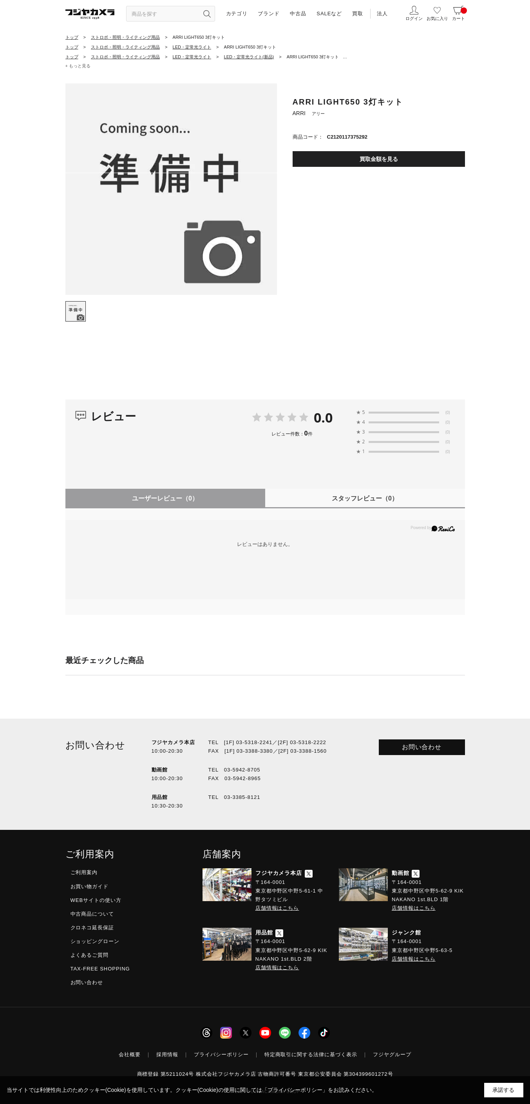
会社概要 (130, 1054)
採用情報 (167, 1054)
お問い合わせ (422, 747)
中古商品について (92, 914)
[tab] (75, 311)
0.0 (323, 417)
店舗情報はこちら (277, 908)
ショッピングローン (95, 941)
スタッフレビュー (365, 498)
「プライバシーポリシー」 (295, 1090)
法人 (382, 13)
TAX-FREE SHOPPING (100, 969)
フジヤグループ (392, 1054)
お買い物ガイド (90, 886)
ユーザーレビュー (165, 498)
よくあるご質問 (90, 955)
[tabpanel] (171, 189)
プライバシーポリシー (221, 1054)
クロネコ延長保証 (92, 928)
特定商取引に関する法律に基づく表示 (311, 1054)
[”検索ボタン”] (207, 14)
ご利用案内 (84, 872)
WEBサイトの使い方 (96, 900)
